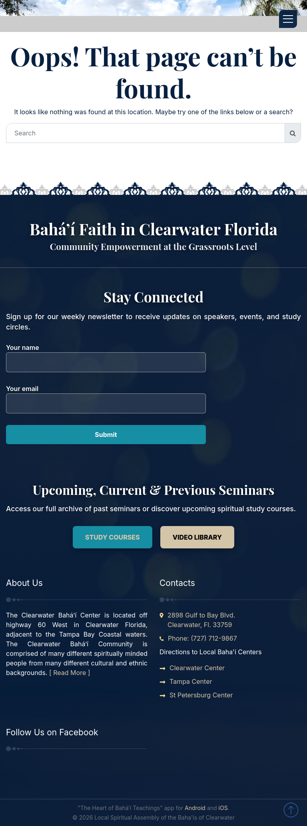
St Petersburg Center (201, 695)
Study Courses (112, 537)
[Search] (145, 133)
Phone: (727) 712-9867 (202, 638)
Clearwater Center (197, 668)
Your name (106, 355)
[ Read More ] (69, 673)
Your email (106, 396)
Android (195, 807)
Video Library (197, 537)
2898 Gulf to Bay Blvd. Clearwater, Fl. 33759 (201, 620)
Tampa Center (190, 681)
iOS (223, 807)
